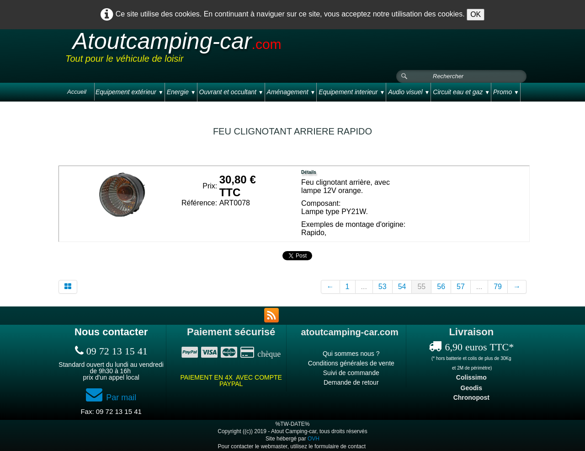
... (364, 286)
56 (441, 286)
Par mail (111, 397)
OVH (313, 438)
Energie (181, 92)
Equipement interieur (352, 92)
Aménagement (291, 92)
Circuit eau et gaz (461, 92)
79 (498, 286)
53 (382, 286)
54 (402, 286)
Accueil (76, 91)
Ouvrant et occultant (231, 92)
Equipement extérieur (130, 92)
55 (421, 286)
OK (475, 14)
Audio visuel (409, 92)
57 (461, 286)
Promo (506, 92)
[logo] (238, 50)
